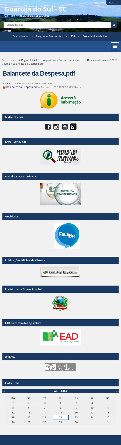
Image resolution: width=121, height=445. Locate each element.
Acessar (113, 2)
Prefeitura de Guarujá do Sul (23, 289)
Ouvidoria (11, 216)
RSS (72, 36)
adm (8, 83)
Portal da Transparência (20, 176)
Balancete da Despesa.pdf (20, 87)
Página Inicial (20, 36)
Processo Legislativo (95, 36)
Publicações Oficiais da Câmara (25, 260)
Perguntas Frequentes (49, 36)
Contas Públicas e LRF (72, 60)
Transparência (47, 60)
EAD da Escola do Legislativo (23, 323)
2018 (114, 60)
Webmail (10, 357)
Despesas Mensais (98, 60)
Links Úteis (12, 383)
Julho (7, 63)
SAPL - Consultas (15, 141)
